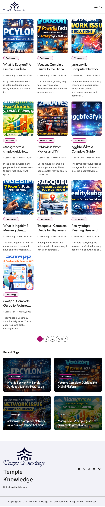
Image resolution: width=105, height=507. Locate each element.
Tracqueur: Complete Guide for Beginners (52, 228)
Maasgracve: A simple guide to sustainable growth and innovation (16, 154)
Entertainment (46, 141)
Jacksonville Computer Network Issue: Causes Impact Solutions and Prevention (26, 425)
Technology (11, 58)
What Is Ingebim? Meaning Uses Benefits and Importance (16, 233)
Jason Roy (10, 75)
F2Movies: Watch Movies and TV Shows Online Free (50, 152)
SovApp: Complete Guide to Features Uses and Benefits (16, 306)
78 (58, 339)
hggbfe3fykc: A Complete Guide (83, 149)
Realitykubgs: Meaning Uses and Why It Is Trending (85, 230)
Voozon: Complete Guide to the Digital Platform (51, 69)
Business (10, 141)
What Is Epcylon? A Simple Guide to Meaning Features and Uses (17, 71)
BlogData (75, 502)
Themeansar (90, 502)
